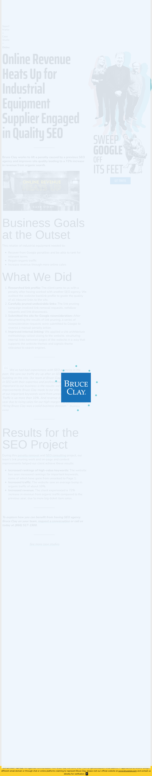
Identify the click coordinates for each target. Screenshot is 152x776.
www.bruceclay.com (127, 770)
